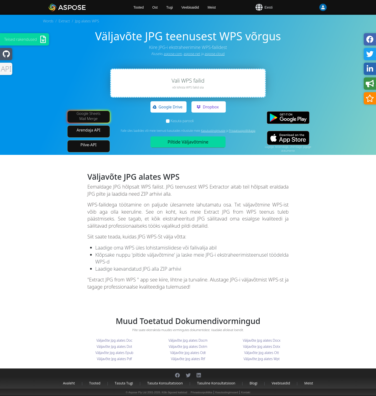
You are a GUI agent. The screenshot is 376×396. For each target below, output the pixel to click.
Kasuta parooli (182, 120)
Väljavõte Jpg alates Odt (188, 352)
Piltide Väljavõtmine (188, 142)
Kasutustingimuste (213, 131)
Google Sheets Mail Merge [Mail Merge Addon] (89, 116)
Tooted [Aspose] (139, 7)
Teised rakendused (20, 39)
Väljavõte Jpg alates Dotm (188, 346)
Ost (155, 7)
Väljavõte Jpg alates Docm (188, 340)
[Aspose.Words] (81, 7)
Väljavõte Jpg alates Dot (114, 346)
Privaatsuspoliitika (201, 392)
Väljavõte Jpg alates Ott (261, 352)
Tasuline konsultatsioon (216, 383)
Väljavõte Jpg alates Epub (114, 352)
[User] (313, 7)
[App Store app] (288, 137)
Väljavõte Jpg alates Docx (262, 340)
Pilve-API (89, 144)
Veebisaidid (190, 7)
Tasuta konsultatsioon (165, 383)
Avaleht (69, 383)
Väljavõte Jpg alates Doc (114, 340)
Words (48, 20)
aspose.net (192, 53)
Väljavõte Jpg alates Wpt (261, 358)
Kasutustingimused (226, 392)
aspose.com (173, 53)
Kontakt (245, 392)
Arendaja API (88, 130)
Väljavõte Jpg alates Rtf (188, 358)
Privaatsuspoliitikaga (242, 131)
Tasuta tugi (124, 383)
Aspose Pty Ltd (137, 392)
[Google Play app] (288, 117)
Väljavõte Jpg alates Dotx (261, 346)
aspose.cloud (214, 53)
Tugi (169, 7)
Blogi (253, 383)
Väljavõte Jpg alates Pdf (114, 358)
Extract (64, 20)
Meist (212, 7)
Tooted (94, 383)
